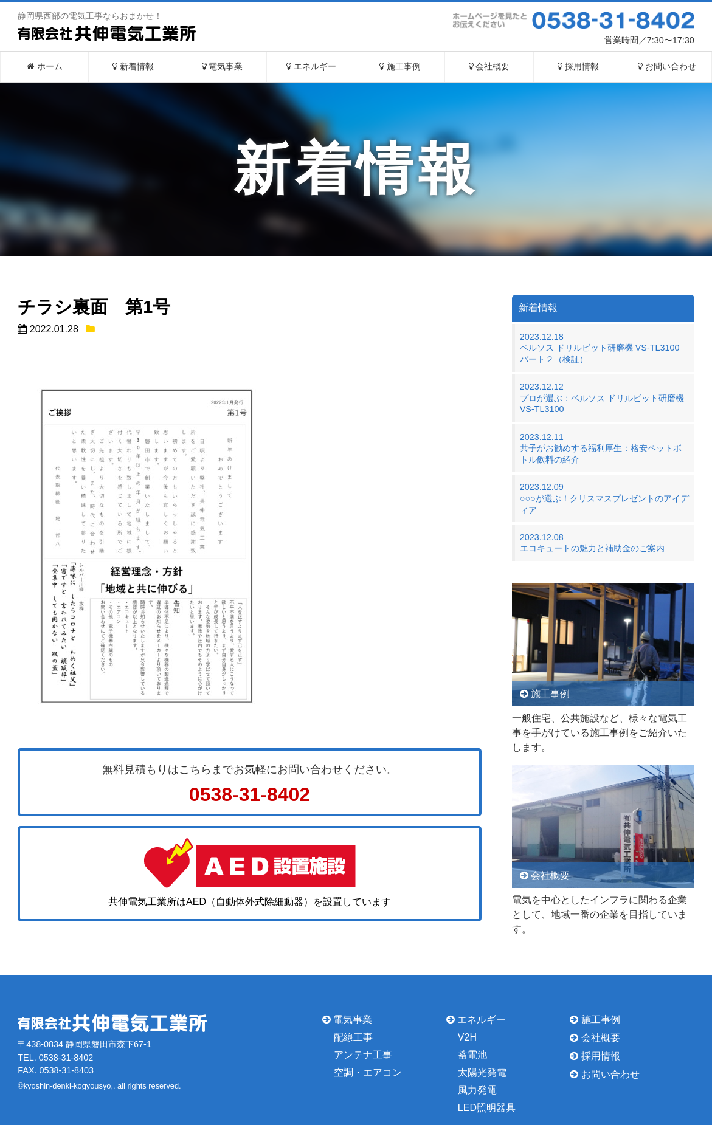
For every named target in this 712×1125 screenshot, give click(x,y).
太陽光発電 (482, 1072)
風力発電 (477, 1090)
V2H (467, 1037)
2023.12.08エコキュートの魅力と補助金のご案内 (592, 543)
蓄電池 (472, 1055)
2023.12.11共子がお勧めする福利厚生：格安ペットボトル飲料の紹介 (601, 448)
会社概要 (489, 66)
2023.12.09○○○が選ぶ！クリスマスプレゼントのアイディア (604, 498)
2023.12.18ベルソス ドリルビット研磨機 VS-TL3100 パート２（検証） (604, 348)
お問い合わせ (667, 66)
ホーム (45, 66)
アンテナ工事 (363, 1055)
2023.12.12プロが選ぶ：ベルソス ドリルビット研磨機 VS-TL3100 (602, 398)
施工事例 (400, 66)
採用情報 (578, 66)
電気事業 (222, 66)
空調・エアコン (368, 1072)
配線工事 (353, 1037)
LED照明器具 (487, 1107)
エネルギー (311, 66)
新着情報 (133, 66)
